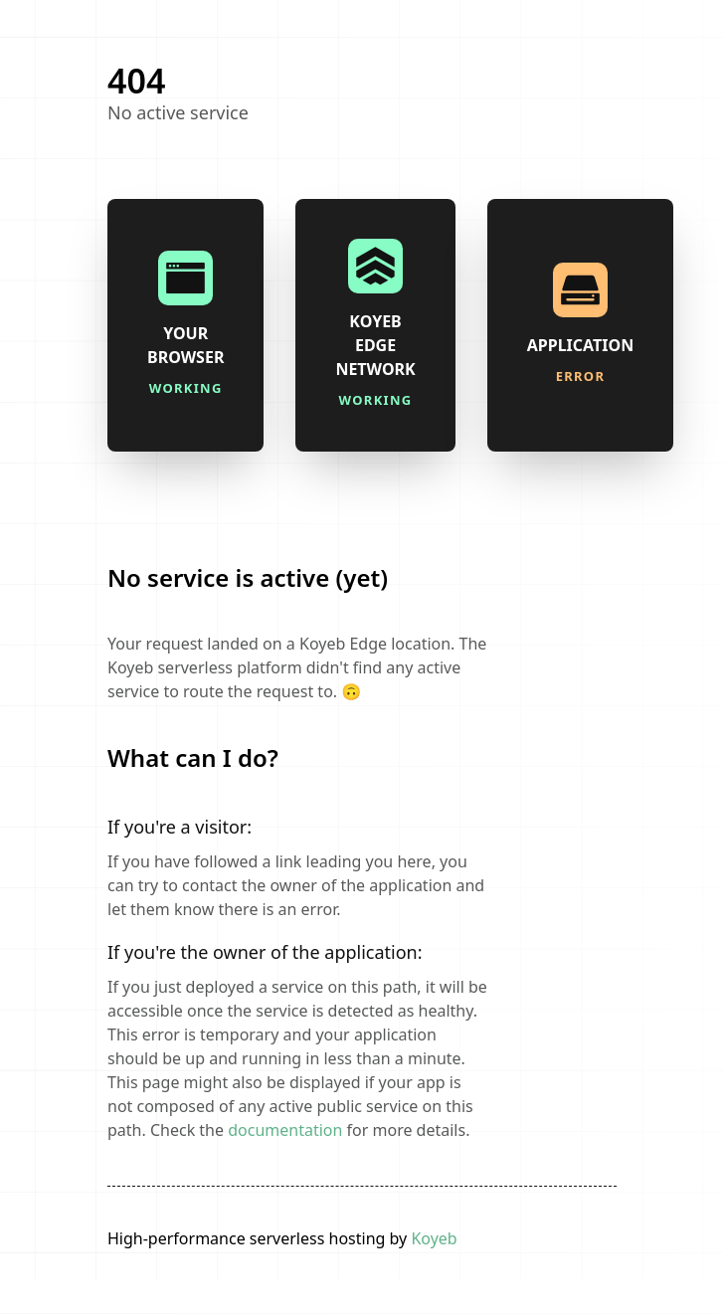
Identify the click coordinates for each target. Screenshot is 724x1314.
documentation (285, 1130)
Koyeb (433, 1238)
